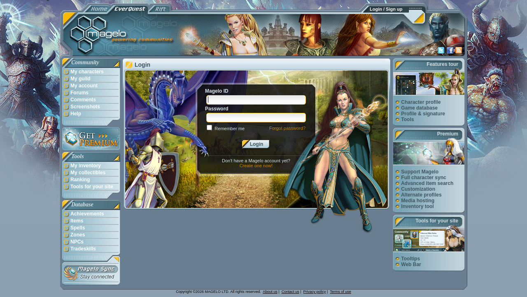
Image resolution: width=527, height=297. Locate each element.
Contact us (290, 292)
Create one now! (256, 165)
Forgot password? (287, 128)
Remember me (230, 128)
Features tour (442, 64)
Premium (447, 134)
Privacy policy (314, 292)
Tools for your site (436, 221)
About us (270, 292)
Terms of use (340, 292)
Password (217, 109)
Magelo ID (217, 91)
